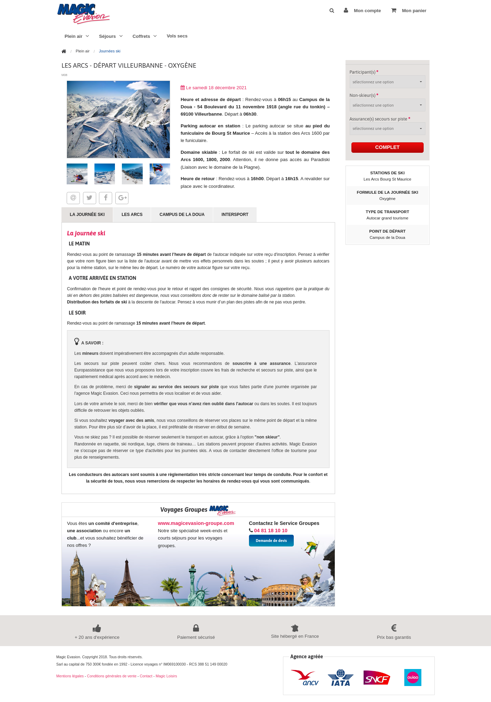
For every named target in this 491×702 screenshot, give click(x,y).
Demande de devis (271, 540)
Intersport (235, 214)
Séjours (110, 36)
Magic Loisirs (166, 676)
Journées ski (109, 51)
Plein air (77, 36)
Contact (146, 676)
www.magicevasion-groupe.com (196, 523)
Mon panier (408, 10)
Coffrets (145, 36)
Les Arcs (132, 214)
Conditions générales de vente (111, 676)
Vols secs (177, 36)
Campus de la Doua (182, 214)
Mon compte (362, 10)
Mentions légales (70, 676)
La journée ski (87, 214)
